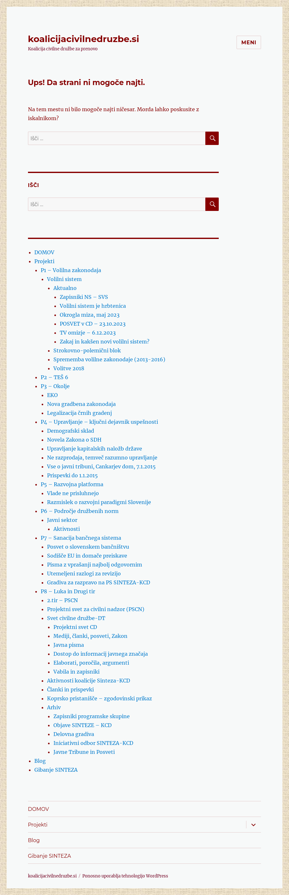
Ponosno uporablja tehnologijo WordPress (125, 876)
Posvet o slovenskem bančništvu (88, 547)
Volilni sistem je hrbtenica (93, 306)
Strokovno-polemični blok (87, 350)
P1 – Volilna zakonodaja (71, 270)
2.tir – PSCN (62, 600)
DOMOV (44, 252)
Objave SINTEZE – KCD (82, 725)
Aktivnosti (66, 529)
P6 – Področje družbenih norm (80, 511)
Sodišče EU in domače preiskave (87, 555)
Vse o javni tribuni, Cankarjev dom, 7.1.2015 (101, 466)
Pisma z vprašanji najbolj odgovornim (94, 564)
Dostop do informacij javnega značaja (100, 654)
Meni (248, 43)
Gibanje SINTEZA (56, 770)
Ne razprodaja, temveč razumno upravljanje (102, 457)
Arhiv (54, 707)
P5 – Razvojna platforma (72, 484)
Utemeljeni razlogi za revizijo (84, 573)
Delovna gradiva (73, 734)
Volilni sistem (64, 279)
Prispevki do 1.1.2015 (72, 475)
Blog (40, 761)
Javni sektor (62, 520)
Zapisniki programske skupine (91, 716)
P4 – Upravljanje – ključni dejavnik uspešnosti (99, 422)
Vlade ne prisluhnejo (73, 493)
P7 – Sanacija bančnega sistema (81, 538)
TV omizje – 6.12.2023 (88, 332)
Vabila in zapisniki (76, 671)
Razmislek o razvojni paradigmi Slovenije (99, 502)
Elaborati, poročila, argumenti (91, 663)
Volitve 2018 (68, 368)
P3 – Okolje (55, 386)
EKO (52, 395)
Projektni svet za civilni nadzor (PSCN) (95, 609)
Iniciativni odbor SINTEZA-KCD (93, 743)
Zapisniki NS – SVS (84, 297)
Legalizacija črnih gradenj (79, 413)
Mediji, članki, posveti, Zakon (90, 636)
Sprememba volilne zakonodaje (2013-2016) (109, 359)
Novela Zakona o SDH (74, 440)
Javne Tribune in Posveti (84, 752)
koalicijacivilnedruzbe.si (83, 38)
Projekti (44, 261)
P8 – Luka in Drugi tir (68, 591)
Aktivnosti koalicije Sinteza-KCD (88, 680)
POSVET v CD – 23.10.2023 (93, 324)
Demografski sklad (70, 431)
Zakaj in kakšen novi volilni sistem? (104, 341)
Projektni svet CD (75, 627)
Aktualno (65, 288)
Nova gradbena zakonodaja (81, 404)
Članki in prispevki (70, 689)
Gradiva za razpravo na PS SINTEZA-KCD (98, 582)
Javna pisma (68, 645)
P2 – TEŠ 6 (54, 377)
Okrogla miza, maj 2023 (90, 315)
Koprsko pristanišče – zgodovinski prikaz (99, 698)
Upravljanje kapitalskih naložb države (94, 448)
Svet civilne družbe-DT (76, 618)
